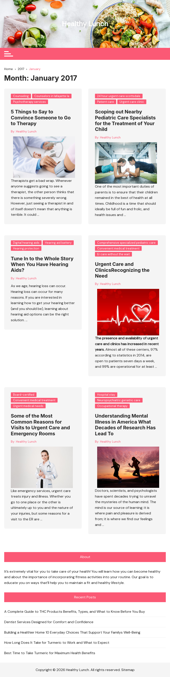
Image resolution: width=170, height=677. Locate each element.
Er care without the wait (113, 254)
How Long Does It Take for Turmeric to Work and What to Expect (56, 642)
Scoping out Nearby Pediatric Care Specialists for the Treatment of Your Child (125, 120)
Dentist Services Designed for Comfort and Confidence (48, 621)
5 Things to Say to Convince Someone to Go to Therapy (41, 117)
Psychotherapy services (29, 101)
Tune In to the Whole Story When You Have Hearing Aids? (42, 264)
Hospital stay (106, 394)
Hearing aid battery (58, 243)
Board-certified (23, 394)
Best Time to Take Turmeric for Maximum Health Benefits (49, 652)
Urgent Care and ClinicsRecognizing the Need (122, 270)
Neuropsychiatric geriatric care (118, 400)
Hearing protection (26, 248)
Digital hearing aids (26, 243)
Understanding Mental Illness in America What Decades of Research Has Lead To (125, 424)
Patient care (105, 101)
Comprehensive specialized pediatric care (126, 243)
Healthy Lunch (85, 23)
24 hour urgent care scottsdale (118, 96)
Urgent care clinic (132, 101)
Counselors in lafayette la (51, 96)
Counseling (21, 96)
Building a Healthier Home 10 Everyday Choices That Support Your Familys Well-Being (72, 632)
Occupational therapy (112, 406)
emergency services (34, 490)
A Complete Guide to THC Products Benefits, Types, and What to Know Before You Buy (74, 611)
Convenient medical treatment (118, 248)
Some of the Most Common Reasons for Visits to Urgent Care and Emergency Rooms (40, 424)
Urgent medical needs (28, 406)
